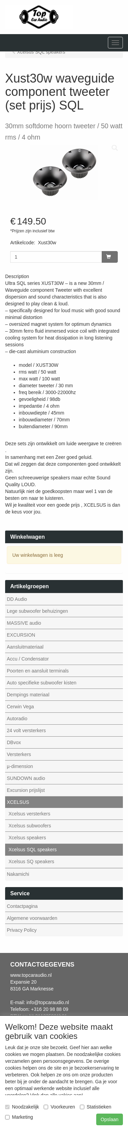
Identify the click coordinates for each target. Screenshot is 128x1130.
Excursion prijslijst (26, 790)
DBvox (14, 742)
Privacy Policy (22, 930)
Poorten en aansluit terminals (38, 670)
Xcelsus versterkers (29, 813)
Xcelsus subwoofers (30, 825)
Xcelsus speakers (27, 837)
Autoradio (17, 718)
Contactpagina (22, 906)
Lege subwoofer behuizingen (37, 611)
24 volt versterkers (26, 730)
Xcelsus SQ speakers (31, 861)
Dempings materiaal (28, 694)
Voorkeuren (59, 1107)
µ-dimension (20, 766)
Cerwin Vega (20, 706)
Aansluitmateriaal (25, 647)
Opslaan (109, 1119)
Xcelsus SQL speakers (33, 849)
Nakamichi (18, 874)
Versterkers (19, 754)
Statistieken (95, 1107)
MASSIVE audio (24, 623)
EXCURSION (21, 635)
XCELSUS (18, 802)
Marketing (19, 1117)
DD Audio (17, 599)
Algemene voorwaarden (32, 918)
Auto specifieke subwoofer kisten (41, 682)
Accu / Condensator (28, 659)
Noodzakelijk (22, 1107)
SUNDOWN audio (26, 778)
